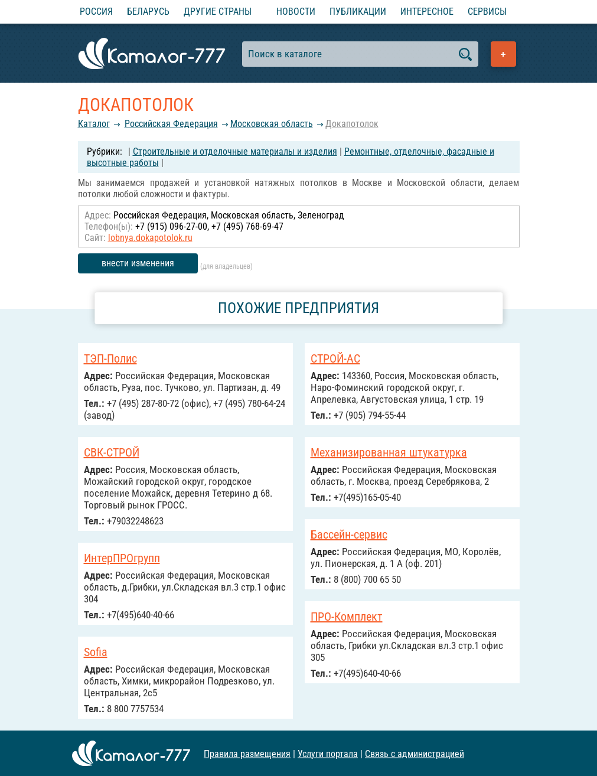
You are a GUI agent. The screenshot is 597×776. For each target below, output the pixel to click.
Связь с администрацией (414, 753)
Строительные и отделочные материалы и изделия (235, 151)
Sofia (95, 652)
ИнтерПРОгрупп (122, 558)
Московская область (271, 123)
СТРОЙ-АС (335, 358)
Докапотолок (352, 123)
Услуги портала (328, 753)
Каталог (94, 123)
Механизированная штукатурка (389, 452)
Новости (295, 11)
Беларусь (148, 11)
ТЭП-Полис (110, 358)
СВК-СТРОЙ (111, 452)
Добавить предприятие (503, 54)
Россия (96, 11)
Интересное (427, 11)
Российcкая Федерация (171, 123)
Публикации (358, 11)
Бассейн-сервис (349, 534)
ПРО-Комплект (347, 616)
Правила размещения (247, 753)
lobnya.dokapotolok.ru (150, 237)
